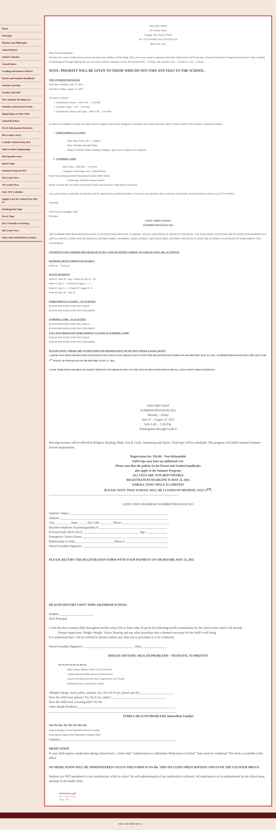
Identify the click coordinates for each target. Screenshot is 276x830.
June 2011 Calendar (12, 191)
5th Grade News (10, 177)
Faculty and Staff (11, 92)
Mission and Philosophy (14, 42)
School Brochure (11, 120)
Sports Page (8, 163)
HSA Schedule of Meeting (15, 223)
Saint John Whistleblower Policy (19, 237)
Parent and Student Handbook (18, 78)
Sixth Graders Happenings (16, 149)
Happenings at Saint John (15, 113)
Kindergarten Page (12, 209)
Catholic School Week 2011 (16, 142)
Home (5, 28)
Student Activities (11, 85)
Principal (7, 35)
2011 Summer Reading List (16, 99)
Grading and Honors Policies (17, 71)
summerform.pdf (67, 793)
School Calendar (11, 56)
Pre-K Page (8, 216)
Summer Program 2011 (14, 170)
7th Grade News (10, 184)
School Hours (9, 64)
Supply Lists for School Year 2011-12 (20, 200)
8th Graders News (11, 135)
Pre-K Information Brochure (17, 127)
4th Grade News (10, 230)
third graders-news (12, 156)
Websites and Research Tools (17, 106)
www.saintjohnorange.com (44, 7)
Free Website (130, 824)
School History (10, 49)
